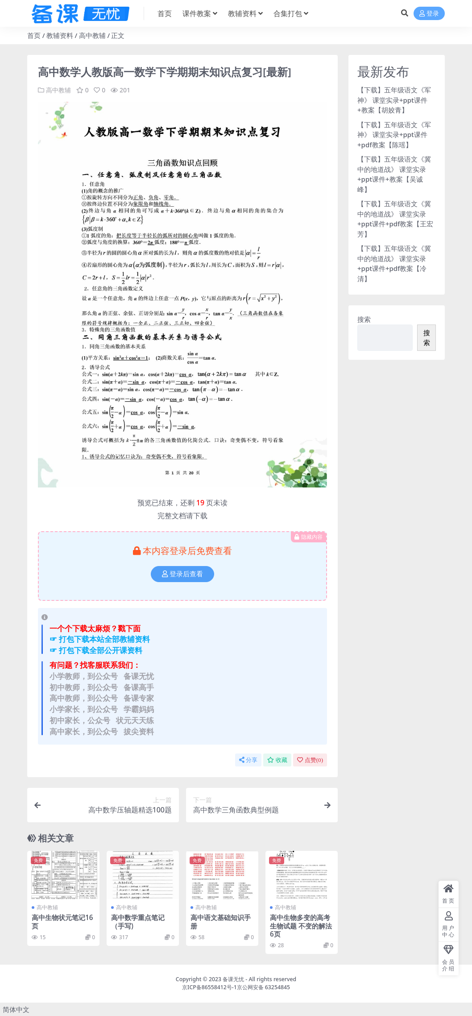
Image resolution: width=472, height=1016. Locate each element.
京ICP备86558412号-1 (209, 987)
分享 (248, 760)
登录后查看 (182, 574)
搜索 (364, 319)
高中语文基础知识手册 (220, 921)
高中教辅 (92, 35)
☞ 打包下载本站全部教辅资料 (100, 639)
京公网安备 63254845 (263, 987)
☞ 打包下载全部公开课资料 (96, 650)
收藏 (277, 760)
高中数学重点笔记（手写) (138, 921)
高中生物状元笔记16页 (62, 921)
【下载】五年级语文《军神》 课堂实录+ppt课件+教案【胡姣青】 (394, 99)
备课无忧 (233, 979)
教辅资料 (59, 35)
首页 (34, 35)
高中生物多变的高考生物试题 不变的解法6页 (301, 925)
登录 (429, 13)
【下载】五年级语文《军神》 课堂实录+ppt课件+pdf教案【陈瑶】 (394, 134)
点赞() (310, 760)
